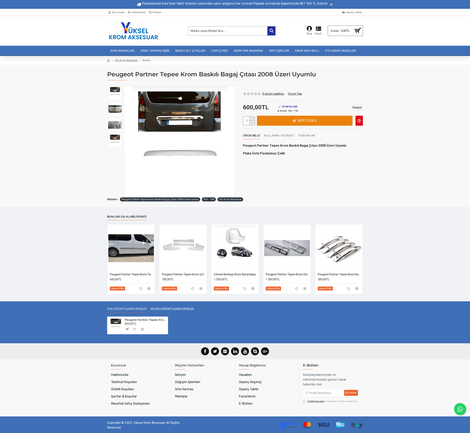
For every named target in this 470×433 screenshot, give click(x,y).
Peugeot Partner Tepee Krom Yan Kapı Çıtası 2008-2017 (132, 274)
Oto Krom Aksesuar (126, 60)
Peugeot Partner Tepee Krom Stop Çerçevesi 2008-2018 (288, 274)
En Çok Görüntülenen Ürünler (172, 309)
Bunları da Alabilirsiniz (127, 216)
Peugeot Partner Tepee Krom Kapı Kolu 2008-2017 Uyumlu (340, 274)
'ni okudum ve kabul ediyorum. (330, 401)
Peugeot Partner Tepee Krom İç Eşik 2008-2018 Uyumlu (184, 274)
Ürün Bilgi (251, 134)
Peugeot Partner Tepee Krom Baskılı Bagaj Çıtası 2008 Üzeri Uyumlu (160, 199)
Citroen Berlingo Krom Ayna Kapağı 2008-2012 (236, 274)
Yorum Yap (295, 93)
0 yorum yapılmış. (273, 93)
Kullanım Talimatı (279, 134)
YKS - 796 (208, 199)
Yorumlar (306, 134)
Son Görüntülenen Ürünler (127, 309)
